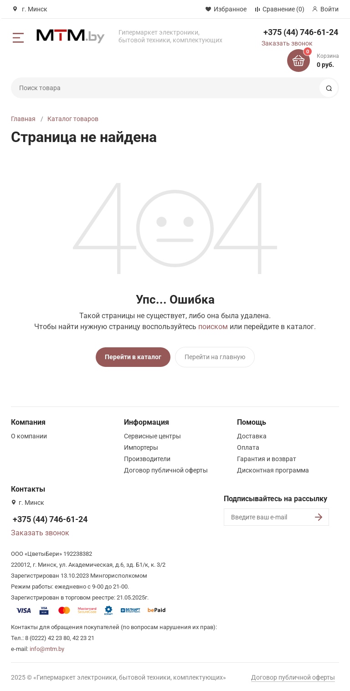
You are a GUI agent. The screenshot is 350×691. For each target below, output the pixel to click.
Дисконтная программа (273, 467)
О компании (29, 433)
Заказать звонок (287, 43)
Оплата (248, 444)
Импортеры (141, 444)
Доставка (252, 433)
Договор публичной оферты (166, 467)
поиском (213, 326)
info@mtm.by (47, 645)
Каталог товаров (72, 118)
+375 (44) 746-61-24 (300, 32)
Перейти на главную (215, 357)
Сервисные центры (152, 433)
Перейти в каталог (133, 357)
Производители (147, 455)
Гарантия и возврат (266, 455)
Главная (23, 118)
